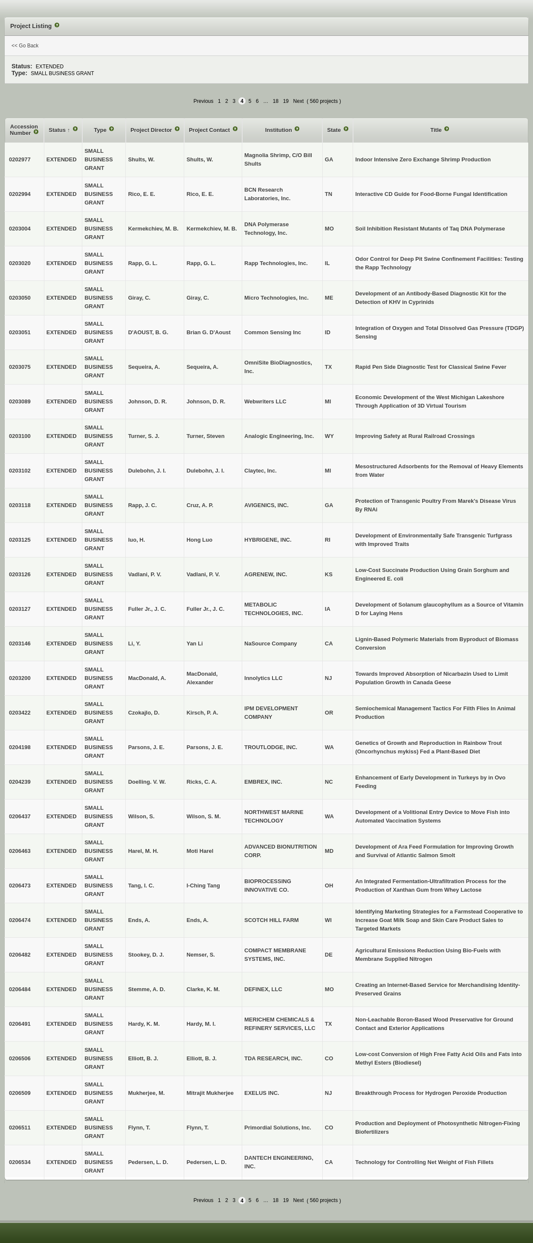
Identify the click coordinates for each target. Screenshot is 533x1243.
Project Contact (210, 130)
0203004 (20, 228)
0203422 (20, 712)
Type (101, 130)
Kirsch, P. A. (202, 712)
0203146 (20, 643)
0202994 (20, 194)
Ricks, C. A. (201, 782)
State (334, 130)
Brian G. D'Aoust (208, 332)
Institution (279, 130)
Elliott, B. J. (201, 1058)
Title (436, 130)
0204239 (20, 782)
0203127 (20, 609)
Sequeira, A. (202, 367)
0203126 (20, 574)
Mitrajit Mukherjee (210, 1093)
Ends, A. (197, 920)
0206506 (20, 1058)
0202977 (20, 159)
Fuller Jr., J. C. (205, 609)
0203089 (20, 401)
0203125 (20, 540)
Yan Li (194, 643)
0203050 (20, 298)
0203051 (20, 332)
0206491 (20, 1024)
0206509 (20, 1093)
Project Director (152, 130)
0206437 (20, 816)
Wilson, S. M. (203, 816)
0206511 (20, 1127)
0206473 (20, 885)
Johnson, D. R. (205, 401)
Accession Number (24, 130)
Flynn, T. (197, 1127)
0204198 (20, 747)
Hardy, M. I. (200, 1024)
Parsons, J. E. (204, 747)
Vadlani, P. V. (203, 574)
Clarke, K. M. (203, 989)
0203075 (20, 367)
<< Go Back (25, 46)
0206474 (20, 920)
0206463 (20, 851)
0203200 (20, 678)
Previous (204, 101)
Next (298, 101)
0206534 (20, 1162)
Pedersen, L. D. (206, 1162)
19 (286, 101)
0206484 (20, 989)
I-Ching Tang (203, 885)
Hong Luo (199, 540)
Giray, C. (197, 298)
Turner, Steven (205, 436)
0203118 (20, 505)
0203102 (20, 470)
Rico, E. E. (200, 194)
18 (275, 101)
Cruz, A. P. (199, 505)
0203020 (20, 263)
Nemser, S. (200, 954)
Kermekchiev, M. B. (211, 228)
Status (58, 130)
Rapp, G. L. (201, 263)
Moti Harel (199, 851)
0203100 (20, 436)
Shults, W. (199, 159)
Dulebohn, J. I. (205, 470)
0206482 (20, 954)
